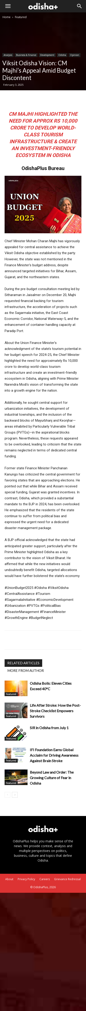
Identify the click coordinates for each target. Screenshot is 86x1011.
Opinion (74, 55)
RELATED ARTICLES (23, 663)
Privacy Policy (26, 879)
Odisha (62, 55)
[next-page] (15, 795)
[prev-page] (7, 795)
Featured (21, 17)
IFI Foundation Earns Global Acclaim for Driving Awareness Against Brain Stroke (54, 755)
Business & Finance (26, 55)
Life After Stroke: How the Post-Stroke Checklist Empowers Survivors (55, 710)
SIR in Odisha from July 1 (49, 727)
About (9, 879)
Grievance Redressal (67, 879)
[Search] (79, 6)
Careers (44, 879)
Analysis (8, 55)
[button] (7, 6)
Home (7, 17)
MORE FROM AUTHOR (25, 670)
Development (47, 55)
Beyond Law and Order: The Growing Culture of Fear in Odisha (52, 777)
